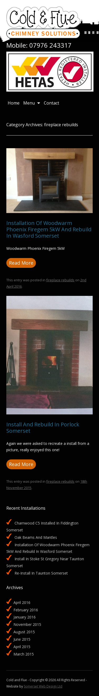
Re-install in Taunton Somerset (41, 573)
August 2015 (24, 631)
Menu (29, 103)
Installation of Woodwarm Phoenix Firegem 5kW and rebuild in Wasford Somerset (48, 229)
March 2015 (23, 654)
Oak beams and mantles (36, 537)
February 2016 (25, 609)
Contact (51, 103)
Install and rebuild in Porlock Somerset (42, 427)
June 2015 (21, 639)
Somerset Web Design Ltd (43, 686)
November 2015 (27, 624)
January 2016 (24, 617)
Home (14, 103)
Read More (21, 263)
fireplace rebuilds (60, 280)
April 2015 (21, 646)
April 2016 (21, 602)
